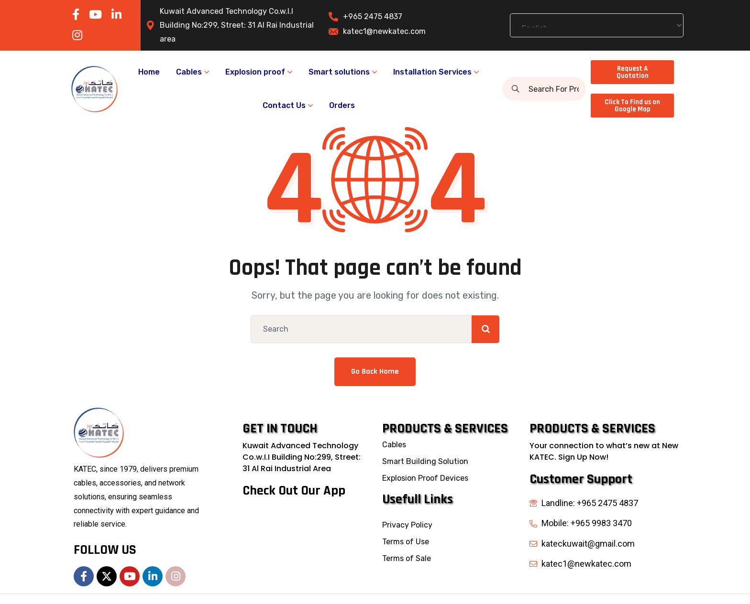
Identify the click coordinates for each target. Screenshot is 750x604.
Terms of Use (405, 541)
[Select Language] (597, 25)
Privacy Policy (407, 524)
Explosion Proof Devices (425, 478)
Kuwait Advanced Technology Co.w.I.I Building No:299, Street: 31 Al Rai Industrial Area (302, 457)
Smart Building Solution (425, 461)
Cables (394, 444)
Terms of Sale (406, 558)
